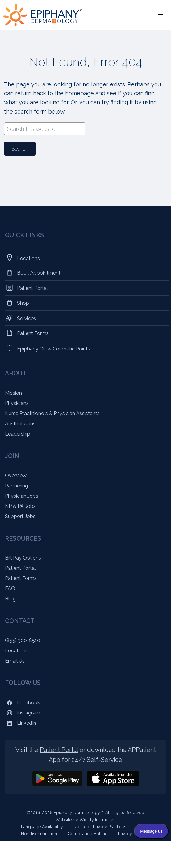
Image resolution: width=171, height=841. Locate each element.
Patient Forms (33, 333)
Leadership (17, 434)
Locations (28, 257)
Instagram (22, 713)
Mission (13, 393)
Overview (16, 475)
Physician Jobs (21, 496)
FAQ (10, 588)
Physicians (17, 403)
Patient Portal (32, 288)
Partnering (16, 486)
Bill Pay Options (23, 558)
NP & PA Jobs (20, 506)
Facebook (22, 703)
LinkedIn (20, 723)
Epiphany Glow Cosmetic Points (53, 348)
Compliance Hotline (87, 833)
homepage (79, 93)
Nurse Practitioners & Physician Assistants (52, 413)
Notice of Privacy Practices (99, 826)
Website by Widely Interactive (85, 819)
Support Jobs (20, 516)
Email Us (15, 661)
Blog (10, 599)
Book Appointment (38, 273)
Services (26, 318)
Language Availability (42, 826)
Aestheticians (20, 424)
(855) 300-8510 (22, 640)
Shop (23, 303)
